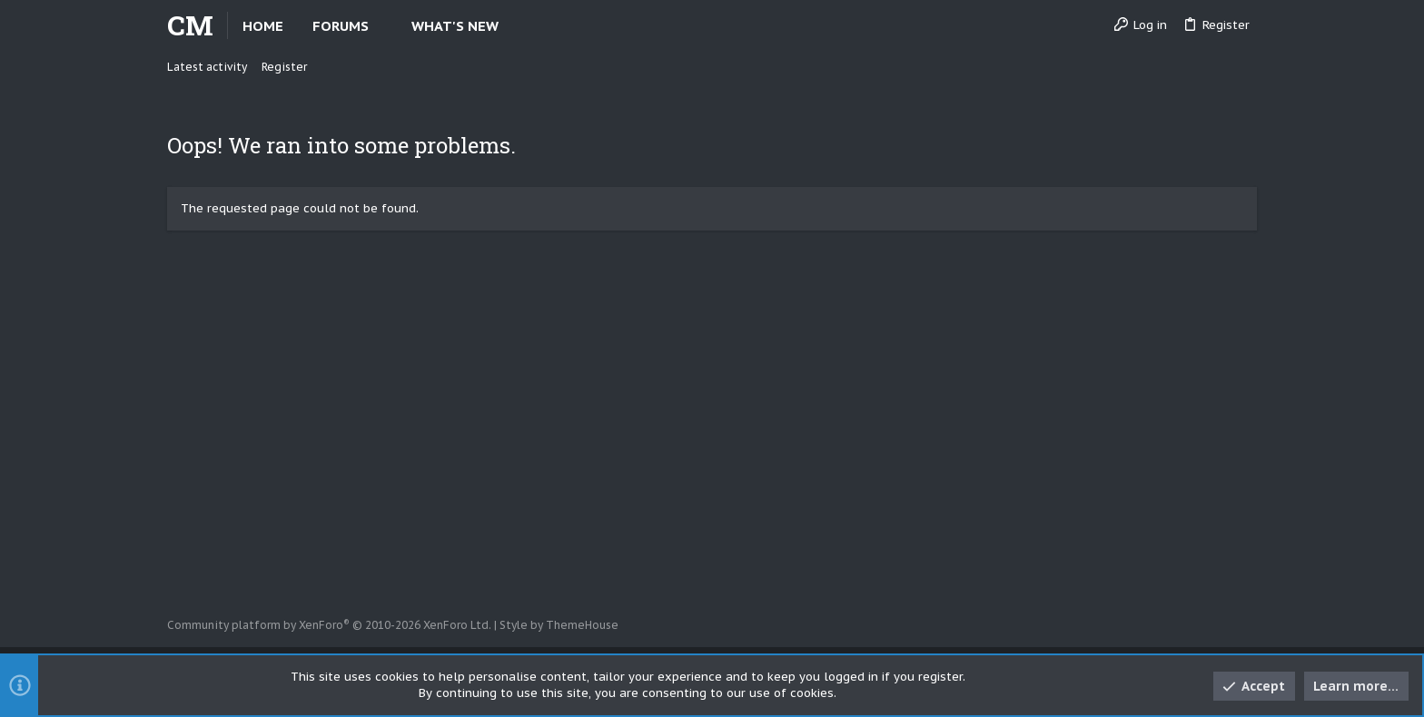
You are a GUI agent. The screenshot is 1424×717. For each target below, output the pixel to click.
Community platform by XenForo (329, 625)
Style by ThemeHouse (558, 625)
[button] (384, 26)
